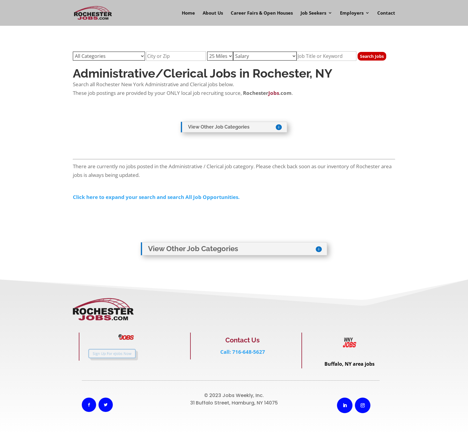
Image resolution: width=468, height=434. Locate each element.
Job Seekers (313, 13)
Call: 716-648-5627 (242, 351)
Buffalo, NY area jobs (349, 364)
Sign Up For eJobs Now (107, 353)
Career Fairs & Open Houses (262, 13)
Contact (386, 13)
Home (188, 13)
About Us (213, 13)
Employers (352, 13)
